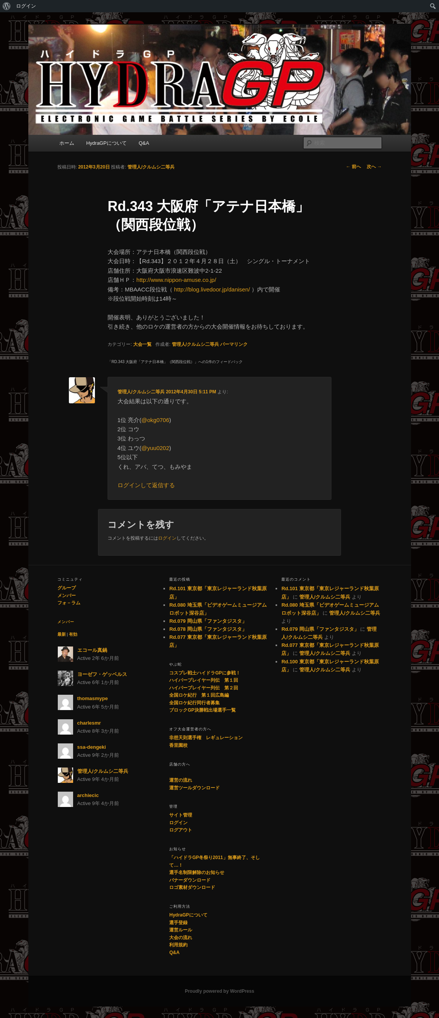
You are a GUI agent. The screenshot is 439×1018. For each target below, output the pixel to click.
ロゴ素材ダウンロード (192, 887)
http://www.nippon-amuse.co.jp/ (176, 280)
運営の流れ (180, 780)
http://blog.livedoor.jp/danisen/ (212, 289)
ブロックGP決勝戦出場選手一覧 (202, 710)
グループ (66, 588)
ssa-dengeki (91, 747)
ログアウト (180, 830)
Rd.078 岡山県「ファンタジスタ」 (207, 629)
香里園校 (178, 745)
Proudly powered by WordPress (219, 991)
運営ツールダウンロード (194, 788)
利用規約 (178, 945)
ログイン (26, 6)
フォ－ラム (68, 603)
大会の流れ (180, 937)
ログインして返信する (146, 485)
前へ (353, 166)
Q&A (144, 143)
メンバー (66, 595)
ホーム (66, 143)
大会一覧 (142, 344)
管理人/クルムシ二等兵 (151, 167)
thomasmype (92, 698)
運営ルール (180, 930)
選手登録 (178, 922)
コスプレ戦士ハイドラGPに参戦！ (204, 673)
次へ (374, 166)
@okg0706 (155, 420)
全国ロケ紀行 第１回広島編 (199, 695)
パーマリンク (234, 344)
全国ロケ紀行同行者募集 (194, 702)
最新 (61, 634)
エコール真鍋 (92, 650)
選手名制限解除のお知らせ (196, 872)
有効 (73, 634)
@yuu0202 (155, 448)
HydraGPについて (106, 143)
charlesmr (89, 723)
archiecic (88, 795)
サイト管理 (180, 815)
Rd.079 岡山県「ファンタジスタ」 (207, 621)
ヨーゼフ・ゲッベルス (102, 674)
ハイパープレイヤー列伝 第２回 (203, 688)
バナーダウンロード (190, 880)
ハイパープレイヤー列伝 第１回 (203, 680)
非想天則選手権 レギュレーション (206, 737)
